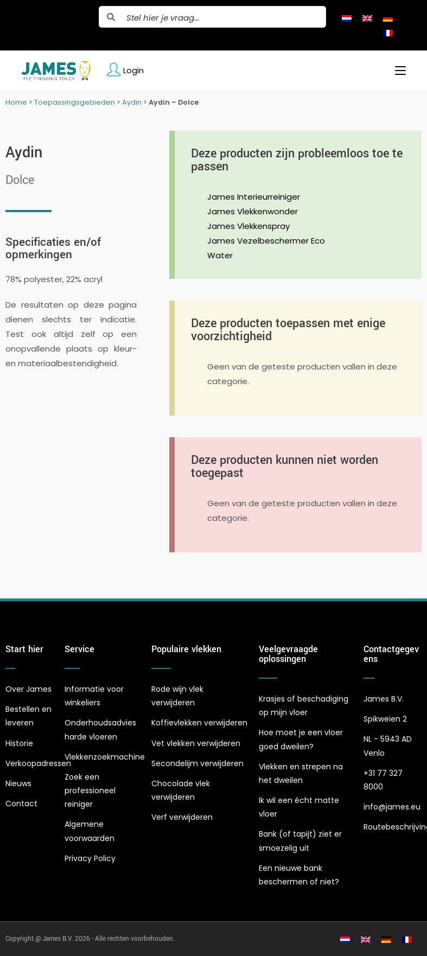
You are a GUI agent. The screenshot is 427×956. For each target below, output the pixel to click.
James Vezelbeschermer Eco (266, 240)
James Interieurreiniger (253, 196)
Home (16, 102)
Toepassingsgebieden (74, 102)
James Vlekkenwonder (252, 211)
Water (220, 255)
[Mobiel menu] (396, 70)
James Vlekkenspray (248, 226)
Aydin (132, 102)
